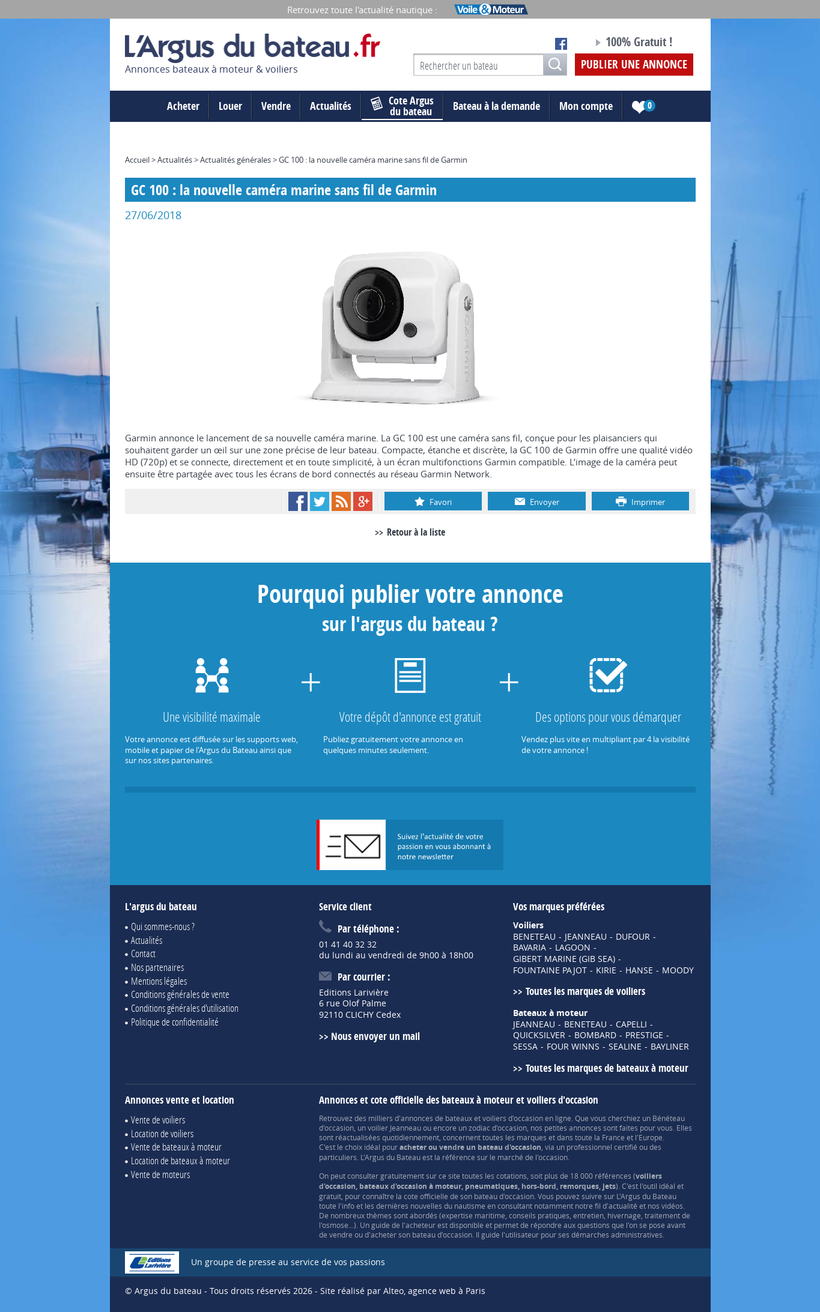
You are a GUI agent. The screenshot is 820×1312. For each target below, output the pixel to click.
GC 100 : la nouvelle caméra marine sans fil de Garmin (373, 159)
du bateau (402, 106)
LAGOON (573, 947)
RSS (341, 501)
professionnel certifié (601, 1147)
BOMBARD (595, 1035)
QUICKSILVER (539, 1035)
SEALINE (625, 1046)
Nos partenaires (157, 967)
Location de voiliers (162, 1133)
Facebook (298, 501)
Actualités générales (235, 159)
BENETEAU (534, 936)
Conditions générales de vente (180, 994)
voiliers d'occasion (512, 1118)
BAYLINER (670, 1046)
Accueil (137, 159)
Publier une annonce (634, 64)
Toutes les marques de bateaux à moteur (607, 1068)
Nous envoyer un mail (375, 1036)
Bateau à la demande (496, 105)
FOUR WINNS (573, 1046)
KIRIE (606, 970)
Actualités (330, 105)
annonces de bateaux (436, 1118)
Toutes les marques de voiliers (585, 991)
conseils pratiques (539, 1215)
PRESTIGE (644, 1035)
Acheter (183, 105)
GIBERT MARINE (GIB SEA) (564, 959)
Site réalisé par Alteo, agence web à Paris (402, 1290)
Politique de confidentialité (175, 1022)
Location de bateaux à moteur (180, 1160)
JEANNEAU (586, 936)
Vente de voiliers (158, 1119)
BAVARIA (529, 947)
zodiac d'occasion (498, 1127)
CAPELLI (631, 1024)
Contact (143, 953)
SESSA (525, 1046)
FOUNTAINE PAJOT (550, 970)
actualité (623, 1206)
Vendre (276, 105)
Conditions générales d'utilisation (184, 1008)
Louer (230, 105)
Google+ (362, 501)
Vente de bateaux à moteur (176, 1146)
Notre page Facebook (561, 44)
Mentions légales (159, 981)
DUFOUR (633, 936)
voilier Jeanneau (394, 1127)
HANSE (639, 970)
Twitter (319, 501)
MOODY (678, 970)
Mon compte (586, 105)
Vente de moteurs (160, 1174)
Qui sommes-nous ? (163, 926)
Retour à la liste (416, 532)
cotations (511, 1175)
